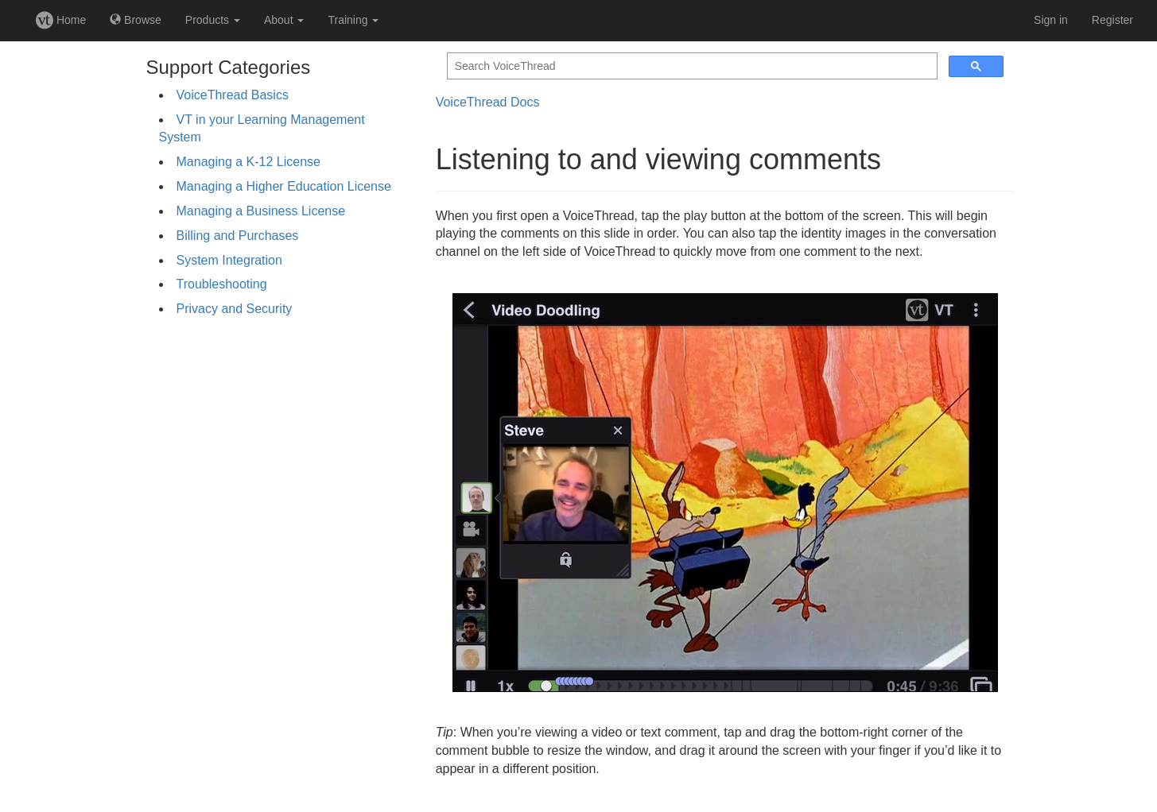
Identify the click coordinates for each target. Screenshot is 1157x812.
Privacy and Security (235, 308)
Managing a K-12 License (248, 161)
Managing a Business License (261, 211)
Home (61, 20)
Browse (135, 20)
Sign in (1051, 20)
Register (1112, 20)
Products (212, 20)
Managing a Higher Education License (284, 186)
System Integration (229, 260)
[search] (690, 66)
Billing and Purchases (238, 235)
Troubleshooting (222, 284)
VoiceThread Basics (233, 95)
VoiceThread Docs (488, 102)
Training (353, 20)
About (284, 20)
